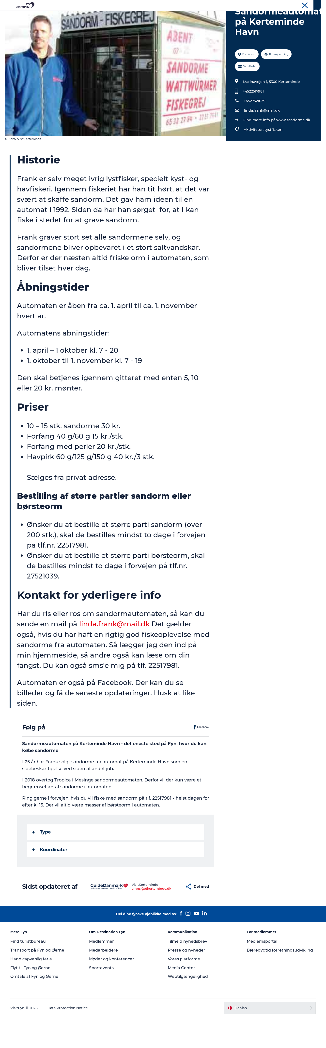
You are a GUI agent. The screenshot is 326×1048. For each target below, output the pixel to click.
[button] (167, 913)
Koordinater (49, 873)
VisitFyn (264, 4)
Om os (279, 4)
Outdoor (120, 15)
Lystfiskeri (273, 153)
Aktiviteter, (254, 153)
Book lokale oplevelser (221, 15)
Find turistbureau (28, 971)
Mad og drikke (148, 15)
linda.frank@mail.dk (262, 134)
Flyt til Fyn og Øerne (31, 998)
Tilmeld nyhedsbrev (187, 971)
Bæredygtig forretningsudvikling (280, 980)
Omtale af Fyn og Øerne (35, 1007)
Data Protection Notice (68, 1038)
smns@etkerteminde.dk (137, 915)
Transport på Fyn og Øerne (37, 980)
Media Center (181, 998)
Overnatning (180, 15)
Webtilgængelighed (188, 1007)
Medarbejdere (103, 980)
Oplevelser (94, 15)
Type (41, 855)
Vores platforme (184, 989)
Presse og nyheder (187, 980)
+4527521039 (254, 124)
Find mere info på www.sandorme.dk (276, 143)
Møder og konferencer (305, 4)
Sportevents (101, 998)
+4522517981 (253, 114)
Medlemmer (101, 971)
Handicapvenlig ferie (31, 989)
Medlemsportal (262, 971)
